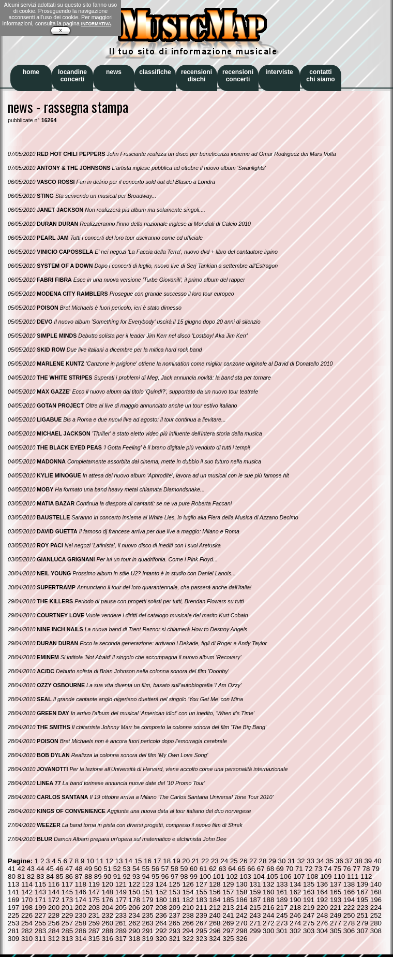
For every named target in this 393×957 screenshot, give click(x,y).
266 (187, 923)
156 (214, 892)
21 (196, 861)
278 (349, 923)
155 (201, 892)
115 (40, 884)
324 (214, 939)
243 (255, 915)
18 (167, 861)
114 (27, 884)
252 (376, 915)
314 (80, 939)
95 (155, 876)
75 (337, 869)
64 (232, 869)
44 (40, 869)
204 (107, 907)
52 (117, 869)
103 (245, 876)
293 (174, 931)
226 (27, 915)
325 (228, 939)
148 (107, 892)
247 (308, 915)
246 (295, 915)
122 (134, 884)
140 (376, 884)
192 (322, 900)
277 (335, 923)
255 (40, 923)
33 (310, 861)
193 (335, 900)
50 (98, 869)
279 (362, 923)
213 (228, 907)
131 (255, 884)
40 (378, 861)
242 (241, 915)
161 (282, 892)
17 (157, 861)
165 (335, 892)
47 (69, 869)
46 (60, 869)
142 (27, 892)
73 (318, 869)
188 (268, 900)
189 (282, 900)
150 (134, 892)
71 (299, 869)
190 (295, 900)
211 (201, 907)
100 (205, 876)
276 (322, 923)
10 (90, 861)
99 (194, 876)
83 (40, 876)
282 (27, 931)
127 (201, 884)
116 (53, 884)
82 (31, 876)
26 (243, 861)
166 (349, 892)
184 (214, 900)
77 (356, 869)
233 (121, 915)
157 (228, 892)
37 (349, 861)
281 (13, 931)
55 (145, 869)
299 (255, 931)
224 (376, 907)
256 (53, 923)
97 (174, 876)
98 (184, 876)
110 (339, 876)
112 (366, 876)
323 (201, 939)
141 (13, 892)
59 (184, 869)
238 (187, 915)
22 (205, 861)
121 (121, 884)
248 (322, 915)
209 (174, 907)
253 (13, 923)
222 (349, 907)
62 (213, 869)
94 (145, 876)
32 (301, 861)
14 (128, 861)
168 (376, 892)
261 (121, 923)
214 (241, 907)
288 (107, 931)
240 (214, 915)
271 (255, 923)
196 (376, 900)
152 (161, 892)
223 (362, 907)
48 (79, 869)
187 (255, 900)
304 (322, 931)
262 (134, 923)
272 (268, 923)
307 (362, 931)
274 (295, 923)
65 (242, 869)
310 (27, 939)
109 (325, 876)
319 (148, 939)
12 (109, 861)
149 (121, 892)
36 (339, 861)
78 (366, 869)
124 (161, 884)
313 (67, 939)
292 (161, 931)
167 (362, 892)
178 (134, 900)
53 (126, 869)
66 (251, 869)
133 (282, 884)
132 (268, 884)
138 (349, 884)
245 (282, 915)
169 (13, 900)
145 (67, 892)
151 (148, 892)
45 (50, 869)
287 (94, 931)
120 (107, 884)
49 (88, 869)
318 (134, 939)
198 (27, 907)
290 (134, 931)
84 (50, 876)
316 (107, 939)
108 (312, 876)
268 (214, 923)
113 (13, 884)
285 (67, 931)
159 (255, 892)
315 (94, 939)
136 (322, 884)
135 (308, 884)
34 (320, 861)
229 (67, 915)
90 (107, 876)
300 (268, 931)
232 (107, 915)
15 (138, 861)
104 (258, 876)
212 (214, 907)
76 (347, 869)
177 (121, 900)
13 (119, 861)
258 (80, 923)
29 (272, 861)
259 (94, 923)
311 (40, 939)
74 (328, 869)
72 (308, 869)
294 (187, 931)
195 (362, 900)
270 (241, 923)
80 (12, 876)
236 (161, 915)
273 (282, 923)
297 (228, 931)
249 (335, 915)
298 (241, 931)
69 (280, 869)
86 (69, 876)
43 (31, 869)
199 (40, 907)
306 (349, 931)
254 (27, 923)
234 (134, 915)
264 (161, 923)
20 (186, 861)
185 (228, 900)
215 (255, 907)
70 (289, 869)
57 (165, 869)
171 (40, 900)
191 (308, 900)
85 (60, 876)
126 (187, 884)
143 (40, 892)
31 (291, 861)
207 (148, 907)
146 (80, 892)
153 (174, 892)
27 (253, 861)
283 (40, 931)
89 (98, 876)
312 (53, 939)
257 (67, 923)
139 (362, 884)
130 (241, 884)
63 (222, 869)
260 (107, 923)
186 (241, 900)
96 (165, 876)
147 (94, 892)
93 (136, 876)
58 (174, 869)
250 (349, 915)
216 (268, 907)
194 (349, 900)
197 (13, 907)
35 (330, 861)
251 (362, 915)
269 (228, 923)
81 (21, 876)
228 (53, 915)
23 (215, 861)
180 (161, 900)
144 (53, 892)
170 (27, 900)
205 (121, 907)
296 (214, 931)
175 (94, 900)
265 (174, 923)
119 (94, 884)
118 (80, 884)
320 (161, 939)
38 (358, 861)
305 (335, 931)
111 (352, 876)
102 (232, 876)
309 (13, 939)
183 (201, 900)
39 (368, 861)
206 (134, 907)
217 (282, 907)
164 (322, 892)
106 (285, 876)
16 (148, 861)
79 (376, 869)
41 (12, 869)
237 (174, 915)
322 (187, 939)
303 (308, 931)
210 (187, 907)
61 (203, 869)
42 (21, 869)
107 (299, 876)
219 (308, 907)
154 (187, 892)
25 (234, 861)
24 (224, 861)
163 (308, 892)
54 (136, 869)
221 (335, 907)
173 (67, 900)
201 (67, 907)
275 (308, 923)
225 (13, 915)
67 (261, 869)
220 (322, 907)
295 (201, 931)
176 (107, 900)
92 (126, 876)
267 (201, 923)
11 (100, 861)
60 (194, 869)
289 (121, 931)
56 (155, 869)
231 (94, 915)
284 (53, 931)
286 (80, 931)
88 (88, 876)
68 (270, 869)
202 (80, 907)
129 (228, 884)
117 (67, 884)
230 (80, 915)
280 (376, 923)
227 (40, 915)
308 (376, 931)
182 (187, 900)
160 (268, 892)
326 (241, 939)
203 (94, 907)
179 (148, 900)
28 (263, 861)
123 (148, 884)
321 (174, 939)
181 (174, 900)
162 (295, 892)
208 (161, 907)
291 (148, 931)
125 (174, 884)
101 (218, 876)
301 (282, 931)
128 (214, 884)
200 (53, 907)
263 (148, 923)
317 (121, 939)
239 (201, 915)
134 (295, 884)
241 (228, 915)
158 (241, 892)
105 (272, 876)
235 (148, 915)
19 (176, 861)
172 (53, 900)
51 (107, 869)
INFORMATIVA (96, 23)
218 (295, 907)
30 (282, 861)
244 (268, 915)
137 (335, 884)
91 (117, 876)
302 (295, 931)
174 (80, 900)
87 (79, 876)
